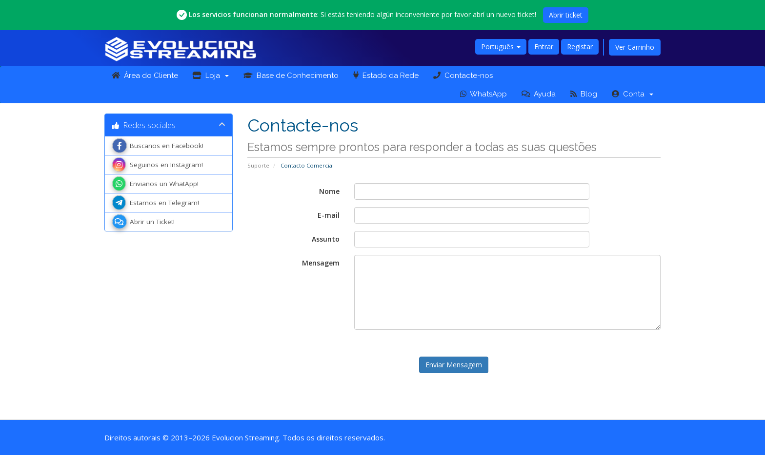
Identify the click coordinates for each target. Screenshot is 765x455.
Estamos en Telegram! (155, 203)
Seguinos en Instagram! (157, 165)
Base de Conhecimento (291, 75)
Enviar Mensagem (453, 364)
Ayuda (539, 94)
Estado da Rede (386, 75)
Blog (583, 94)
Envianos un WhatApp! (155, 184)
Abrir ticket (566, 14)
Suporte (258, 165)
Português (501, 46)
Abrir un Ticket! (143, 222)
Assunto (326, 239)
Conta (632, 94)
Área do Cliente (145, 75)
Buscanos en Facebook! (157, 146)
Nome (329, 191)
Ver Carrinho (634, 47)
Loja (211, 75)
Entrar (543, 46)
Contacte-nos (463, 75)
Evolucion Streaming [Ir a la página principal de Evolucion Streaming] (245, 437)
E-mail (329, 215)
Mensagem (321, 262)
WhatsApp (483, 94)
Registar (580, 46)
